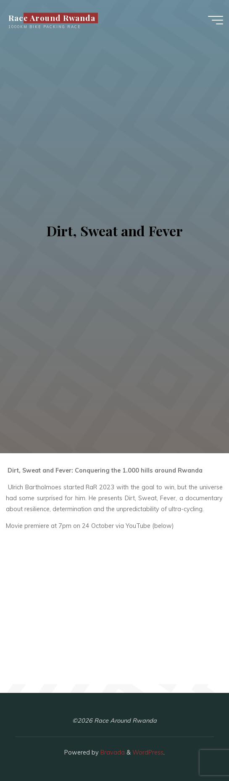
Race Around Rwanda (51, 18)
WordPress (147, 752)
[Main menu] (215, 20)
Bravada (112, 752)
